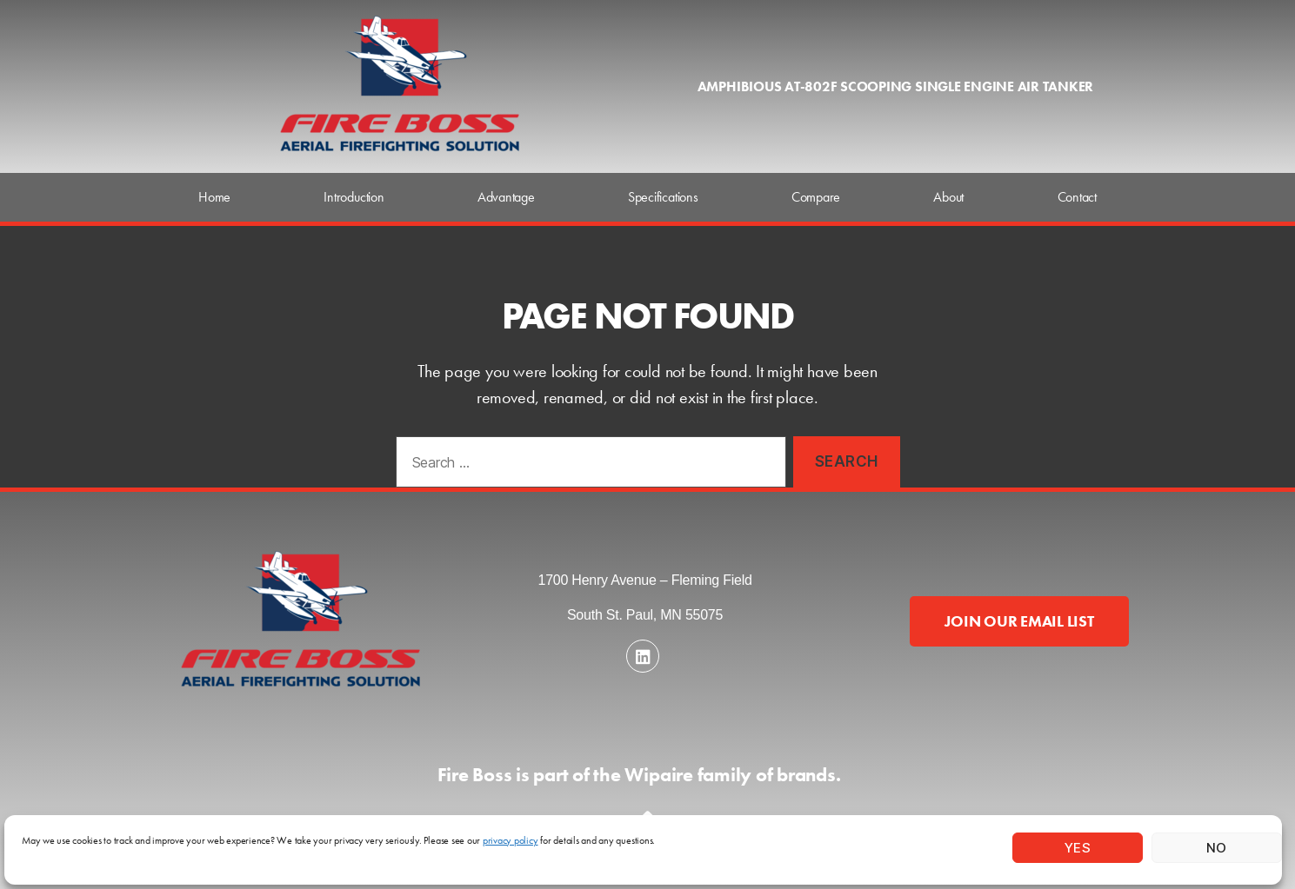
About (948, 197)
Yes (1078, 847)
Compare (815, 197)
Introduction (354, 197)
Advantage (506, 197)
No (1216, 847)
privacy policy (510, 840)
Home (214, 197)
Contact (1077, 197)
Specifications (663, 197)
